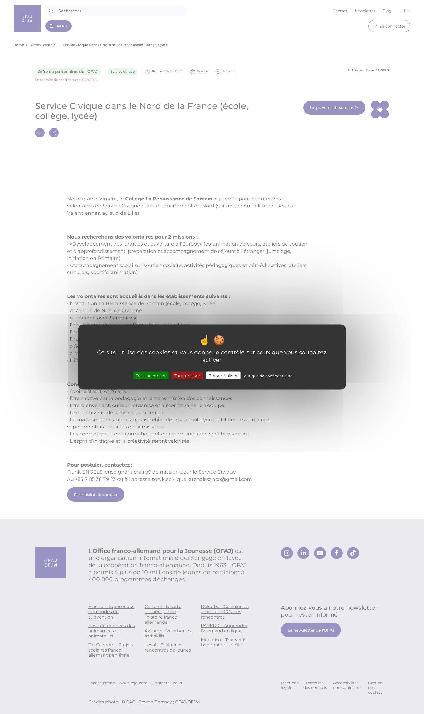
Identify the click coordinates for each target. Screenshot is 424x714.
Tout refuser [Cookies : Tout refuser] (187, 375)
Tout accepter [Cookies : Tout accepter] (151, 375)
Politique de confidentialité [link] (267, 375)
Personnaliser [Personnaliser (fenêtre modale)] (223, 375)
